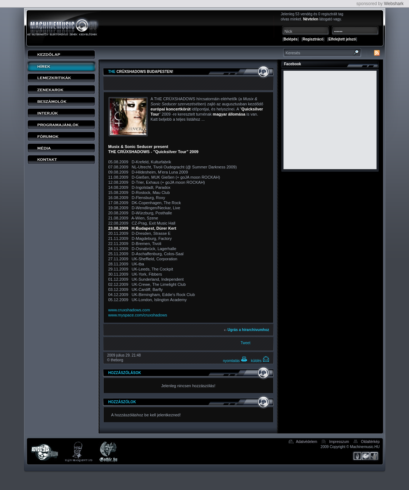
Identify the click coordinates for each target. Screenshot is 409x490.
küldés (260, 361)
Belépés (290, 39)
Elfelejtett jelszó (342, 39)
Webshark (394, 3)
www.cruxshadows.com (129, 310)
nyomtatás (235, 361)
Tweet (246, 343)
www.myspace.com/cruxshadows (137, 315)
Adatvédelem (306, 442)
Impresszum (339, 442)
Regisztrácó (313, 39)
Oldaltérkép (370, 442)
